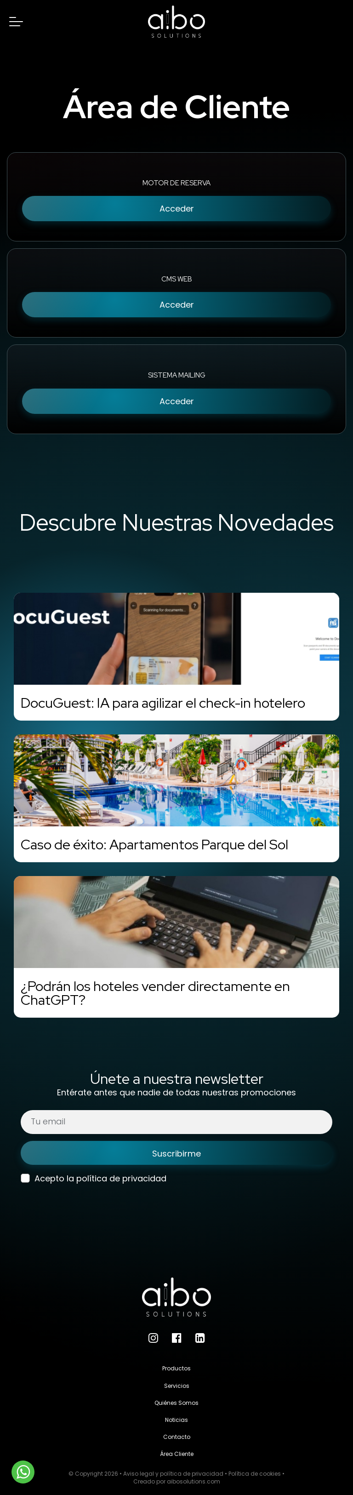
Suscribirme (176, 1153)
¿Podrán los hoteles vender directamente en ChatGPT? (155, 993)
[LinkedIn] (200, 1338)
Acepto (42, 1178)
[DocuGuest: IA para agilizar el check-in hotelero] (176, 639)
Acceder (176, 208)
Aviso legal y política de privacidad (173, 1474)
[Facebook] (177, 1338)
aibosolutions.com (193, 1481)
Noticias (176, 1420)
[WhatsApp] (22, 1472)
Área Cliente (177, 1454)
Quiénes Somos (176, 1403)
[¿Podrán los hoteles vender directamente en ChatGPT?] (176, 922)
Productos (176, 1368)
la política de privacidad (116, 1178)
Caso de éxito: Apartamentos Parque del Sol (154, 844)
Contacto (176, 1437)
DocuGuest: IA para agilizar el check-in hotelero (163, 702)
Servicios (176, 1386)
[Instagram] (153, 1338)
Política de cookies (254, 1474)
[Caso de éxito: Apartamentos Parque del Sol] (176, 780)
